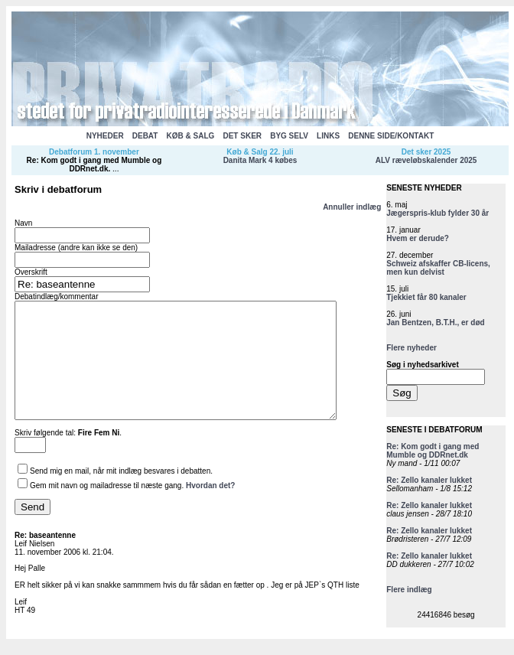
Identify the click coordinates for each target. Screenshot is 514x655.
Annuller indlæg (352, 207)
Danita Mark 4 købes (260, 160)
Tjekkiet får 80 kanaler (426, 297)
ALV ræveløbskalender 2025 (426, 160)
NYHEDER (105, 136)
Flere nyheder (411, 348)
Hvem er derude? (417, 238)
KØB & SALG (191, 136)
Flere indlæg (408, 589)
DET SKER (242, 136)
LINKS (328, 136)
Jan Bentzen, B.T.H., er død (435, 322)
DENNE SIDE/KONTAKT (391, 136)
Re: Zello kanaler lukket (429, 480)
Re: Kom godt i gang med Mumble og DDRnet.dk (94, 164)
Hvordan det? (210, 508)
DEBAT (145, 136)
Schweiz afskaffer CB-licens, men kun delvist (438, 267)
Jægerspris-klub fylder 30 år (437, 213)
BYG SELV (289, 136)
